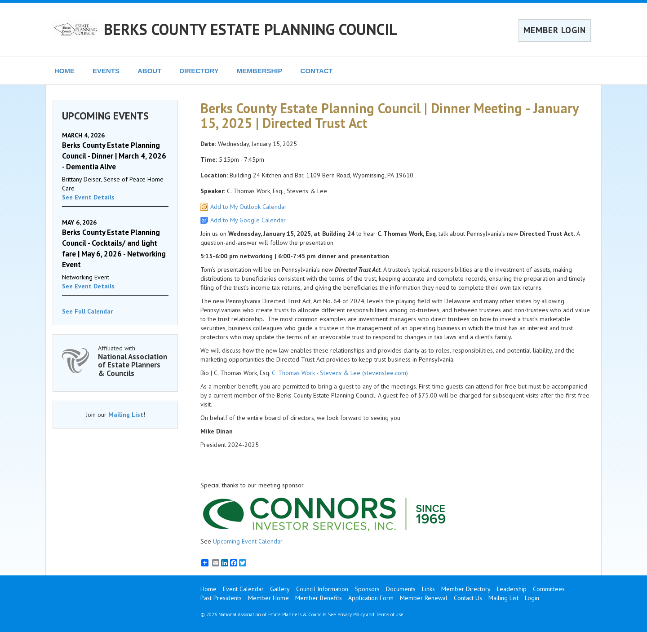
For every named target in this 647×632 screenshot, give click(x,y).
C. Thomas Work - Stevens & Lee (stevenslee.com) (340, 373)
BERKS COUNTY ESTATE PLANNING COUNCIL (250, 29)
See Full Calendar (87, 311)
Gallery (280, 589)
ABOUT (149, 71)
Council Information (322, 589)
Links (428, 589)
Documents (401, 589)
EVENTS (106, 71)
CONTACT (317, 71)
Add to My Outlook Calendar (248, 207)
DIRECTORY (199, 71)
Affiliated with (133, 361)
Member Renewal (424, 598)
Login (532, 598)
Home (208, 589)
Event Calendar (243, 589)
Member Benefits (318, 598)
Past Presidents (221, 598)
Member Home (268, 598)
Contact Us (468, 598)
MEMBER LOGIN (554, 30)
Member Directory (466, 589)
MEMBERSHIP (260, 71)
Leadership (512, 589)
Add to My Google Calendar (248, 220)
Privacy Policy (351, 614)
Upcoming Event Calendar (248, 541)
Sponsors (367, 589)
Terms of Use (389, 614)
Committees (549, 589)
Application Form (371, 598)
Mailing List (125, 415)
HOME (64, 71)
